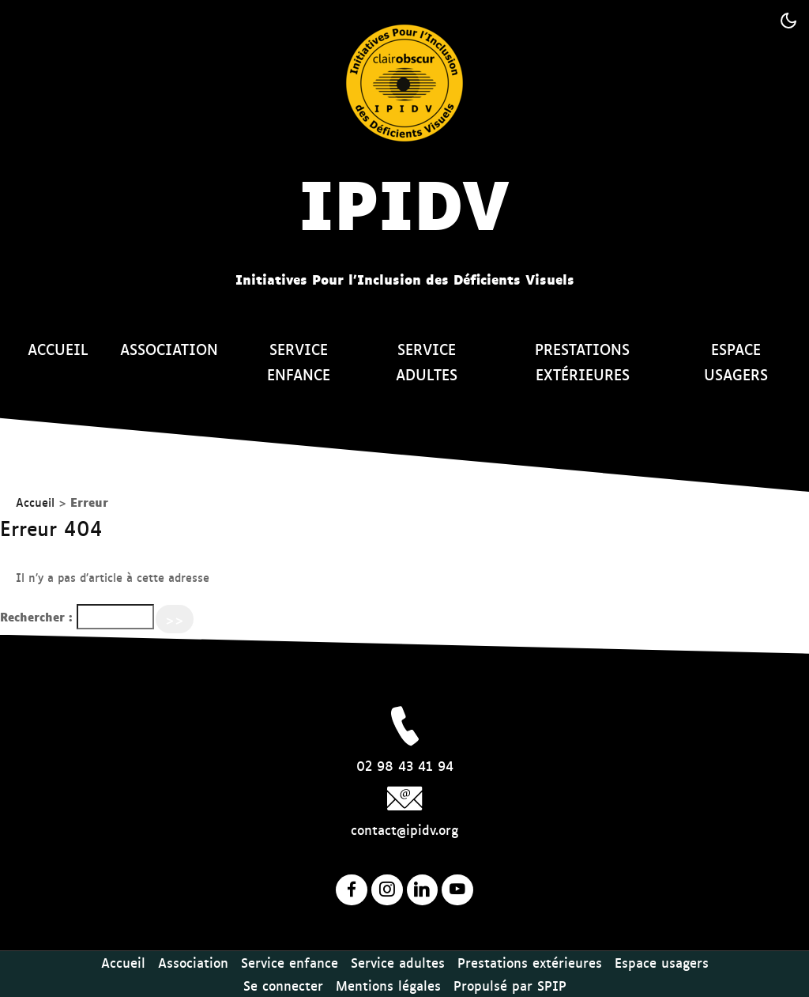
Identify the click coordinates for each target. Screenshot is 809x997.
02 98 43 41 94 (404, 765)
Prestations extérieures (582, 362)
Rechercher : (36, 616)
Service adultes (426, 362)
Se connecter (283, 985)
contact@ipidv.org (404, 829)
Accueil (58, 349)
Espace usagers (736, 362)
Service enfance (298, 362)
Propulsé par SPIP (509, 985)
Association (169, 349)
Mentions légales (388, 985)
